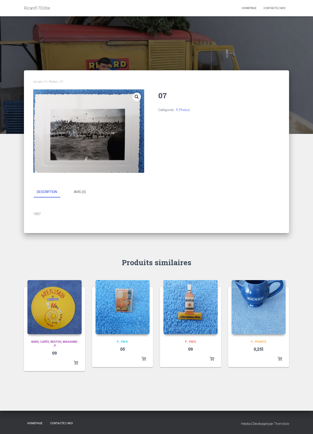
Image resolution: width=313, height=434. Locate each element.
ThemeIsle (281, 424)
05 (122, 349)
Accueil (37, 81)
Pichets (260, 341)
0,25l (258, 349)
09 (54, 353)
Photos (53, 81)
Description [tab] (47, 192)
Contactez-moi (274, 8)
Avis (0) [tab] (80, 192)
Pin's (124, 341)
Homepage (249, 8)
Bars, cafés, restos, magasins (54, 341)
